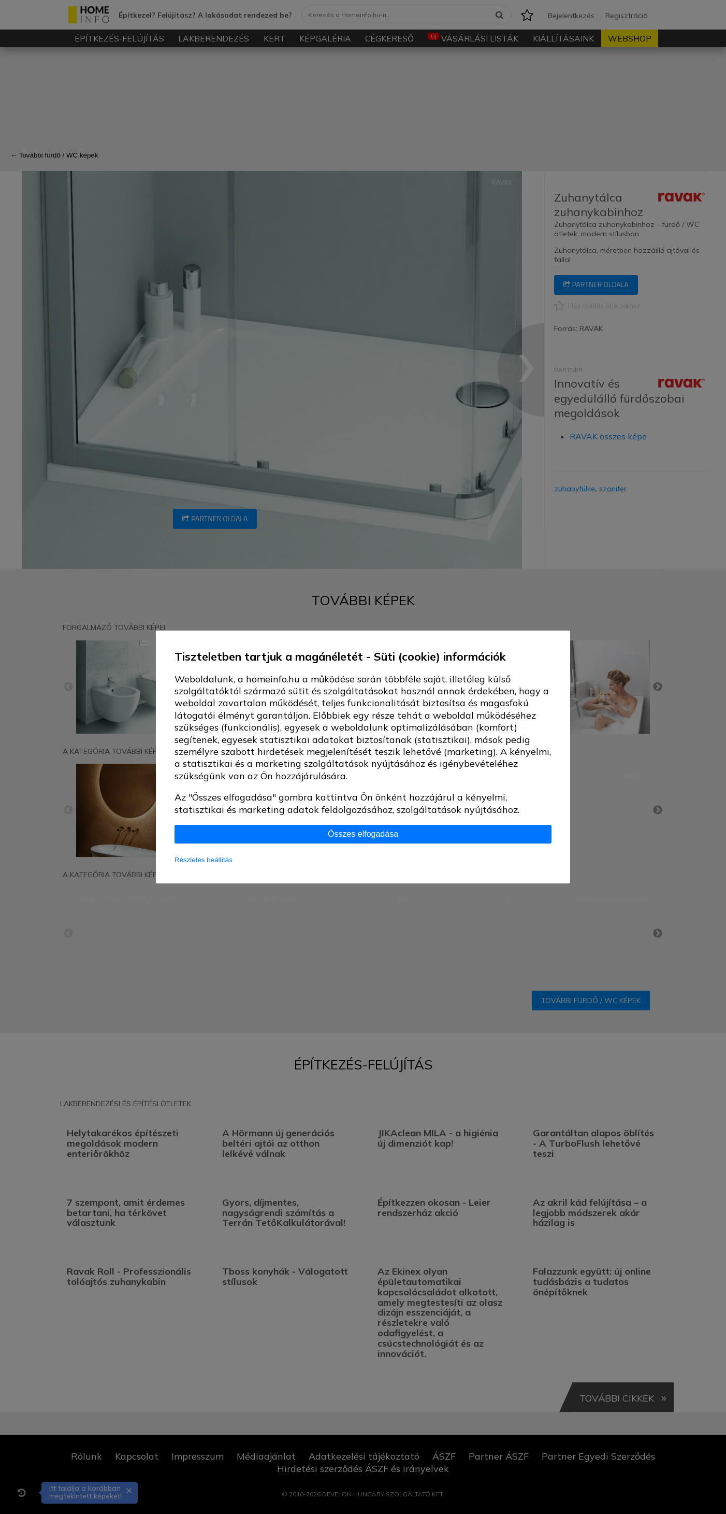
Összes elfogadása (363, 834)
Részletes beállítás (204, 860)
